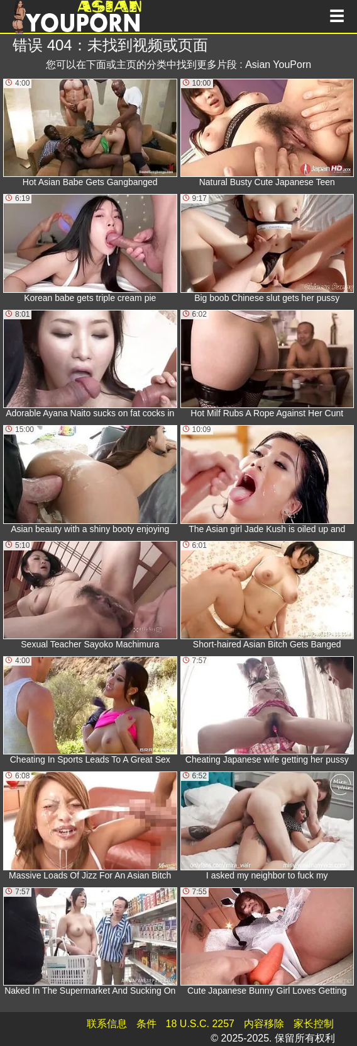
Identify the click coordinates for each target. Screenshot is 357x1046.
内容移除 (264, 1023)
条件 (146, 1023)
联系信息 (107, 1023)
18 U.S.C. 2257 (200, 1023)
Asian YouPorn (278, 64)
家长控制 (314, 1023)
